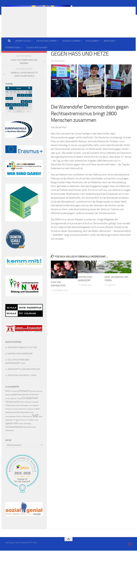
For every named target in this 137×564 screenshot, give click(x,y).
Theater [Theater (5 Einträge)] (31, 433)
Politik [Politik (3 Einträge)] (32, 426)
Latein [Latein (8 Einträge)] (37, 422)
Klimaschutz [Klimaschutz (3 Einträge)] (9, 422)
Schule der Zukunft (70, 55)
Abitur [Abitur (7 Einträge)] (7, 404)
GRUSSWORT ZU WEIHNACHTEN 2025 (24, 382)
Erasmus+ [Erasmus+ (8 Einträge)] (34, 408)
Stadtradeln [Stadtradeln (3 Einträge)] (9, 433)
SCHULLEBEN (92, 41)
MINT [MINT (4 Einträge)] (18, 426)
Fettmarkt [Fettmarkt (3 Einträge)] (28, 415)
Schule (54, 55)
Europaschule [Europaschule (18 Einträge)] (30, 411)
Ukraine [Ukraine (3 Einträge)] (21, 437)
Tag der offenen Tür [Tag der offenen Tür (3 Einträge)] (21, 433)
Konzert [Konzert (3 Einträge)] (15, 422)
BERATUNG (109, 41)
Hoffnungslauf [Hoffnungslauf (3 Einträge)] (24, 419)
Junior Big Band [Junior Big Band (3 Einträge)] (34, 419)
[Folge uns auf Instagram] (41, 62)
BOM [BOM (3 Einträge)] (24, 408)
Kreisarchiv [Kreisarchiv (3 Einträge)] (30, 422)
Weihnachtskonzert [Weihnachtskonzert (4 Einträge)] (29, 440)
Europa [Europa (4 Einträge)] (19, 412)
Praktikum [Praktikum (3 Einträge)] (19, 430)
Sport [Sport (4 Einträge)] (40, 430)
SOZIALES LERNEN (71, 41)
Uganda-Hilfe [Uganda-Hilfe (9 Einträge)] (11, 436)
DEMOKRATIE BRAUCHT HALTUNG (22, 361)
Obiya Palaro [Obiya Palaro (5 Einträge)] (24, 426)
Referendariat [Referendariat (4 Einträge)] (27, 430)
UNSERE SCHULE (23, 41)
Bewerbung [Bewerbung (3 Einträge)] (9, 408)
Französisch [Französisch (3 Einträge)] (35, 415)
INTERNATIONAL (13, 47)
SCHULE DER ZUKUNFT (36, 47)
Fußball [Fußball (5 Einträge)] (8, 419)
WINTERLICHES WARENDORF (20, 367)
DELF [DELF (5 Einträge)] (28, 408)
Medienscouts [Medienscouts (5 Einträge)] (10, 426)
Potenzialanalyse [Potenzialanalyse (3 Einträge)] (10, 430)
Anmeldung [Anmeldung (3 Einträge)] (14, 404)
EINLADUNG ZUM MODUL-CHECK (22, 389)
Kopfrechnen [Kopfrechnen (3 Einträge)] (22, 422)
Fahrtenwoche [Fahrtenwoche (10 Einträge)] (12, 415)
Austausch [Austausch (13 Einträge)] (24, 404)
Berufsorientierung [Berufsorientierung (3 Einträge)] (36, 404)
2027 (28, 125)
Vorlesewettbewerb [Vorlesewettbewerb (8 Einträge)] (14, 440)
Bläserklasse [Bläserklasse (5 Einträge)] (17, 408)
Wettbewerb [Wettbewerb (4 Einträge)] (9, 444)
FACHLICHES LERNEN (47, 41)
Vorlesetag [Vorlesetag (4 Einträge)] (27, 437)
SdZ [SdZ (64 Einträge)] (35, 429)
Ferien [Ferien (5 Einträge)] (22, 415)
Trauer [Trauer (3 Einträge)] (36, 433)
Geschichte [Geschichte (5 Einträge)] (15, 419)
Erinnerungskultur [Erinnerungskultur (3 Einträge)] (11, 412)
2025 (9, 125)
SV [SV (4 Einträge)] (14, 433)
